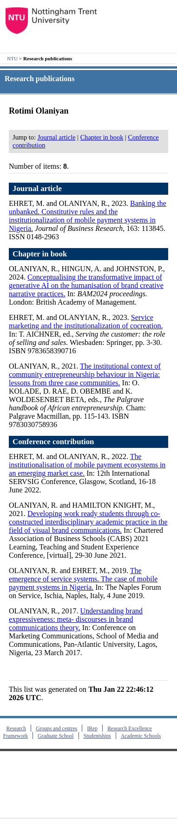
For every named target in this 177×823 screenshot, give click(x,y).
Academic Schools (141, 736)
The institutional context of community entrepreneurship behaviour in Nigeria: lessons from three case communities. (85, 374)
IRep (92, 729)
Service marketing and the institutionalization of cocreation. (86, 321)
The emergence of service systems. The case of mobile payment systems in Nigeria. (83, 579)
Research (16, 729)
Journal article (57, 137)
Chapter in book (102, 137)
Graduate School (55, 736)
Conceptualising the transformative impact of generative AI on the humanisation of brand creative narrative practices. (86, 285)
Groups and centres (56, 729)
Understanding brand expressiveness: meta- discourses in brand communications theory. (76, 619)
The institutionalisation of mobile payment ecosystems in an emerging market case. (87, 465)
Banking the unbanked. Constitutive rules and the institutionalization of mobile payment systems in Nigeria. (87, 215)
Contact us (20, 805)
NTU (12, 58)
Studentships (97, 736)
